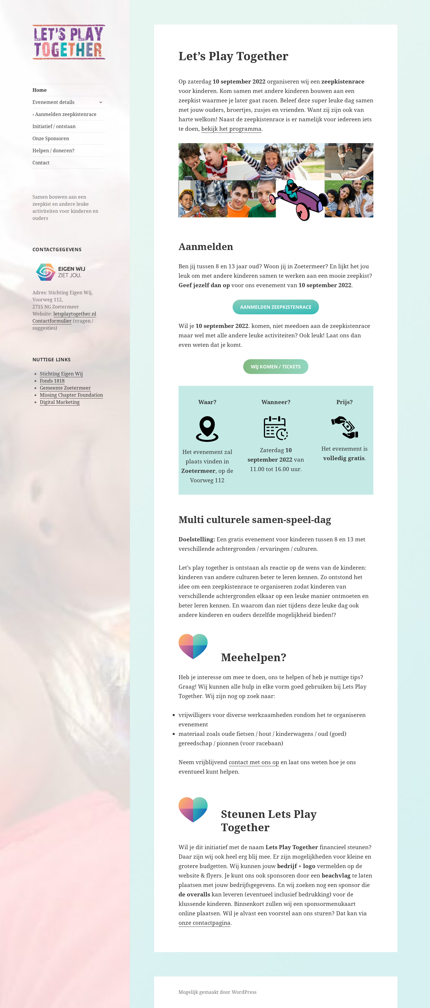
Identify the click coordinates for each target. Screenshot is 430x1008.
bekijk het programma (231, 129)
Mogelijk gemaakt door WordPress (217, 992)
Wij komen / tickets (276, 366)
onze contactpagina (204, 923)
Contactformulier (52, 321)
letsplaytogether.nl (74, 314)
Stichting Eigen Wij (61, 373)
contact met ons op (254, 762)
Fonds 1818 (52, 381)
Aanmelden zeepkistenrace (275, 307)
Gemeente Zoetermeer (65, 388)
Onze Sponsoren (50, 138)
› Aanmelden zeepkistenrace (64, 114)
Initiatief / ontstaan (54, 126)
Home (39, 90)
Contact (41, 162)
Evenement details (53, 102)
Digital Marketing (60, 402)
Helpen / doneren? (53, 150)
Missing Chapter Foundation (71, 395)
